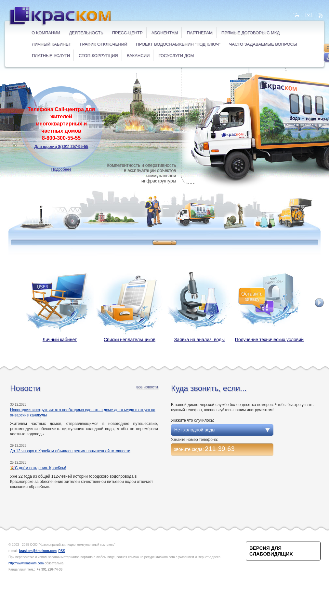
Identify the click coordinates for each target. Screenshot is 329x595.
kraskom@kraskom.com (38, 551)
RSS (62, 551)
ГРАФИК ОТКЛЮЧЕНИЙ (103, 44)
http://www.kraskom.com (26, 563)
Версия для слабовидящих (271, 551)
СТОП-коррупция (98, 55)
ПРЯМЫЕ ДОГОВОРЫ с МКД (250, 32)
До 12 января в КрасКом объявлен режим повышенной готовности (70, 451)
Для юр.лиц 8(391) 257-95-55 (61, 146)
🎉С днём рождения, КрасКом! (38, 468)
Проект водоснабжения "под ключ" (178, 44)
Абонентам (164, 32)
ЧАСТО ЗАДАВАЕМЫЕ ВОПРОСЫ (263, 44)
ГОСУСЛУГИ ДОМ (176, 55)
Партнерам (199, 32)
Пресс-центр (127, 32)
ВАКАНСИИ (138, 55)
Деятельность (86, 32)
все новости (147, 387)
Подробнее (61, 169)
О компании (46, 32)
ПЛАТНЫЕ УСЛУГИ (51, 55)
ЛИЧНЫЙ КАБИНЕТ (51, 44)
